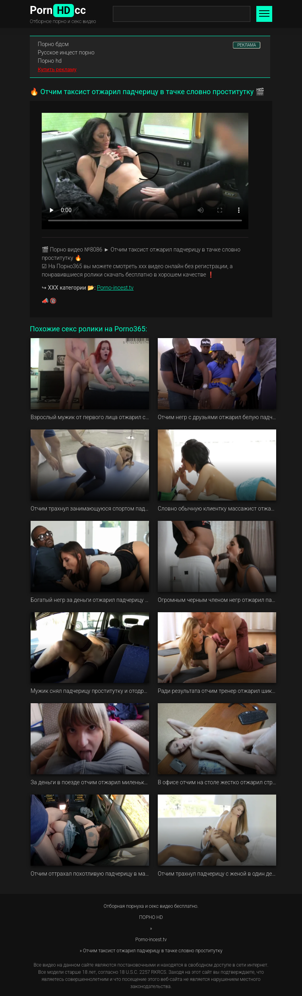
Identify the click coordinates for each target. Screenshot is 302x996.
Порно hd (50, 61)
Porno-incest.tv (115, 287)
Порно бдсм (53, 44)
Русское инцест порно (66, 52)
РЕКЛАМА (246, 45)
